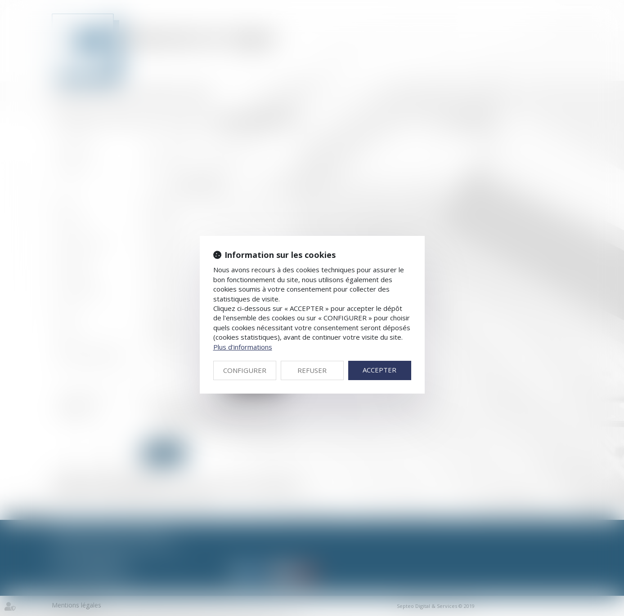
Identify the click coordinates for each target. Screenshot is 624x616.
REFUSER (312, 370)
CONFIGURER (244, 370)
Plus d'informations (242, 346)
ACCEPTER (379, 369)
